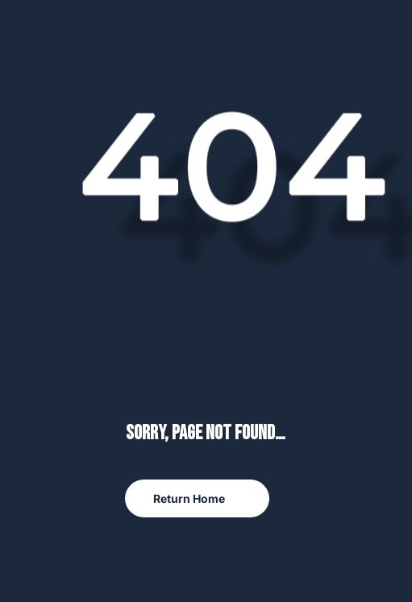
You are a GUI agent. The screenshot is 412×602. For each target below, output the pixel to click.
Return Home (189, 498)
